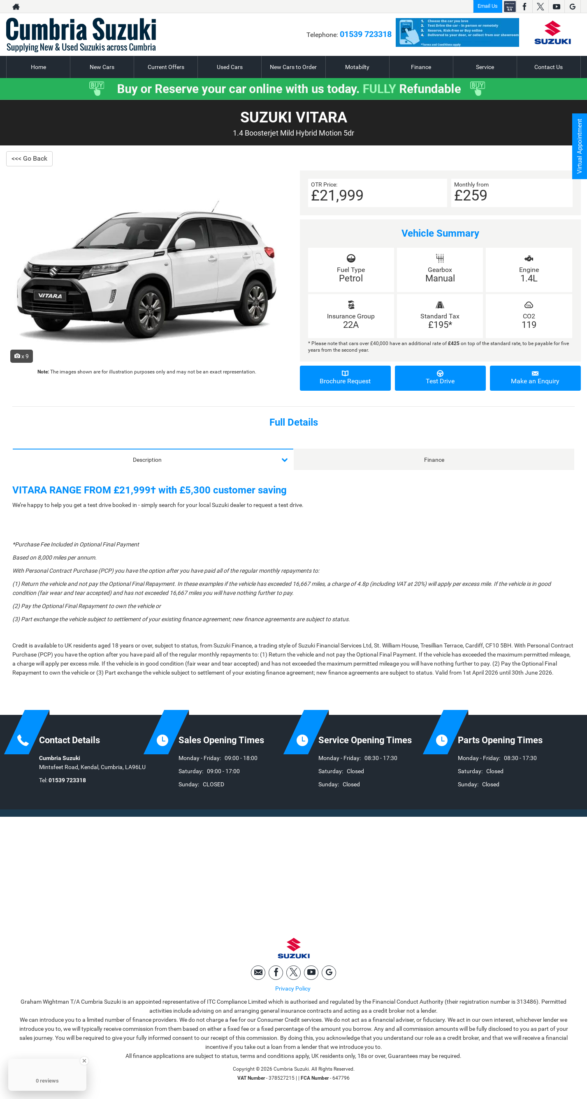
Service (485, 67)
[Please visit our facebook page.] (524, 6)
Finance (421, 67)
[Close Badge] (84, 1061)
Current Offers (166, 67)
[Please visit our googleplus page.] (572, 6)
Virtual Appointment (579, 148)
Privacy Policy (293, 990)
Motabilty (357, 67)
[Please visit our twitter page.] (540, 6)
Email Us (488, 6)
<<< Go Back (29, 158)
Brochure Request (345, 377)
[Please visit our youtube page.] (556, 6)
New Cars (102, 67)
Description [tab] (147, 459)
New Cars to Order (293, 67)
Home (38, 67)
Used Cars (230, 67)
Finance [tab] (434, 459)
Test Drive (440, 377)
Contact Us (548, 67)
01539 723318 (366, 34)
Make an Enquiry (535, 377)
